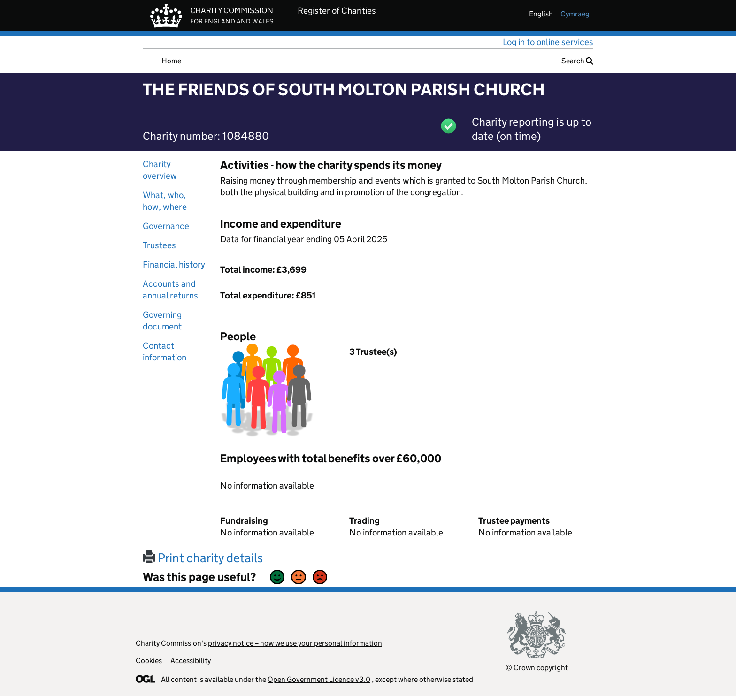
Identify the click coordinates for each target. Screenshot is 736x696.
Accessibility (190, 660)
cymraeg (575, 13)
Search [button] (577, 60)
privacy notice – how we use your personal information (295, 643)
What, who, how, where (165, 201)
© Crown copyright (537, 667)
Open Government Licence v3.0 (319, 679)
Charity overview (160, 170)
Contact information (164, 351)
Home (171, 60)
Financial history (174, 264)
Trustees (159, 245)
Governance (166, 226)
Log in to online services (548, 42)
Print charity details (203, 558)
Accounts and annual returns (170, 289)
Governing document (162, 320)
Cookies (149, 660)
